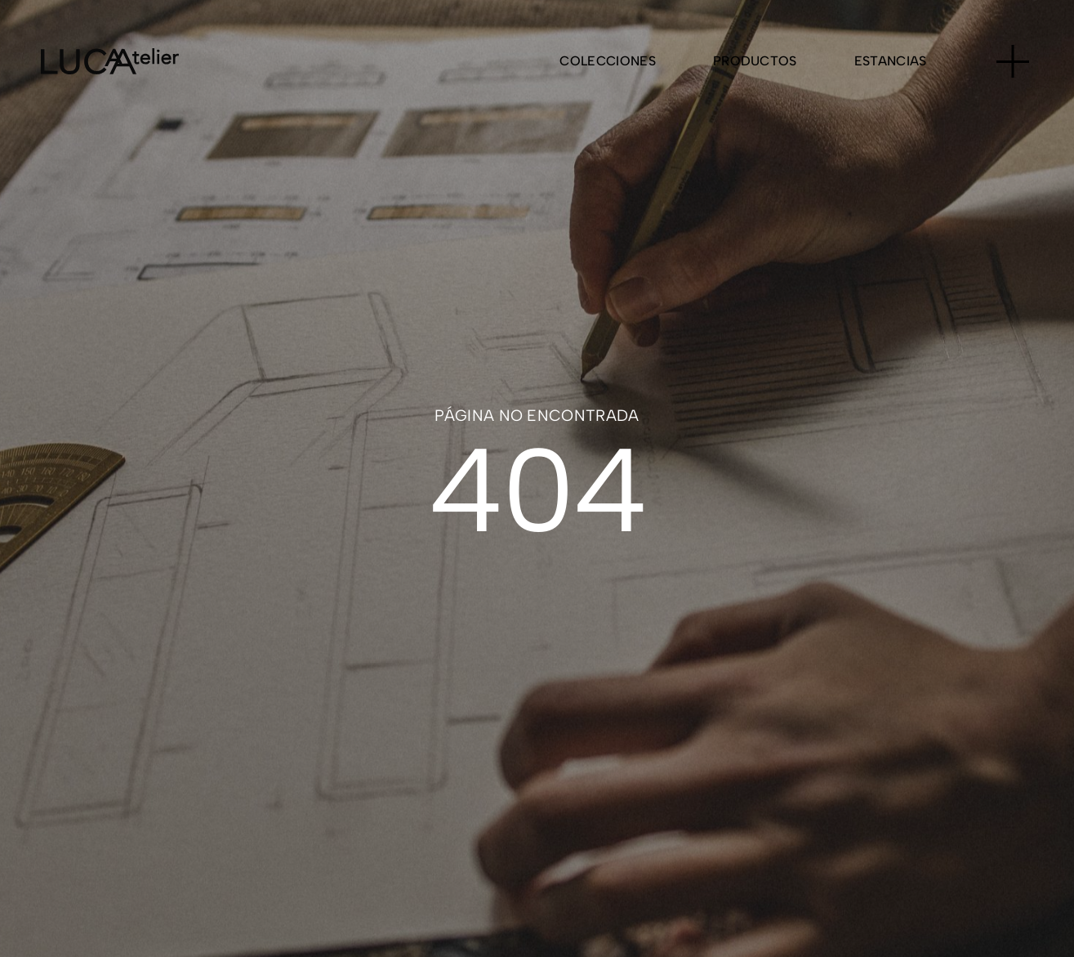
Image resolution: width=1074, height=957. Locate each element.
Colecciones (607, 61)
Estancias (890, 61)
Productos (755, 61)
